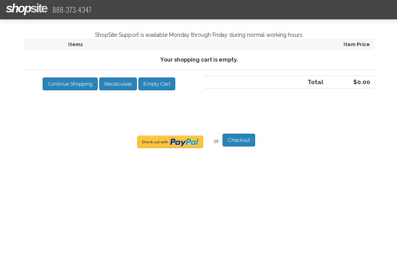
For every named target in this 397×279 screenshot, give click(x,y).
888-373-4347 (72, 10)
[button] (70, 84)
